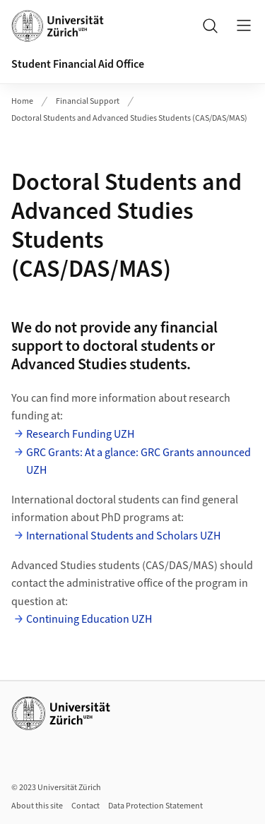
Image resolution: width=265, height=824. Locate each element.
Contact (85, 806)
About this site (37, 806)
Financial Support (87, 101)
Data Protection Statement (155, 806)
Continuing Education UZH (89, 619)
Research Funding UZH (80, 434)
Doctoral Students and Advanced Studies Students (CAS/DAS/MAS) (129, 118)
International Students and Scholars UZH (123, 536)
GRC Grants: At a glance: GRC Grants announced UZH (138, 462)
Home (22, 101)
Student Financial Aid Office (77, 64)
